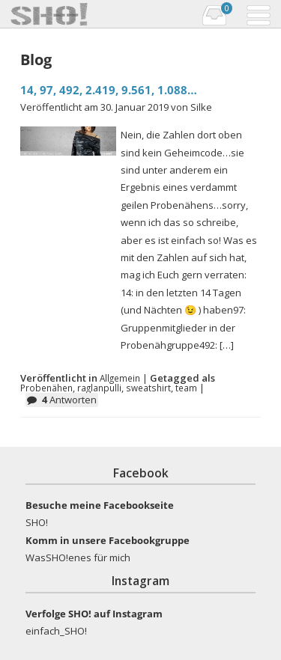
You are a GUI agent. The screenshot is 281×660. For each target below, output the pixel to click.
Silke (201, 107)
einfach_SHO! (56, 631)
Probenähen (46, 388)
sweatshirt (148, 388)
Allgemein (120, 378)
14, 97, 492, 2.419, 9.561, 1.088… (108, 89)
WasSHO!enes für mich (77, 557)
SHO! (36, 522)
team (186, 388)
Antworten (69, 399)
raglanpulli (99, 388)
